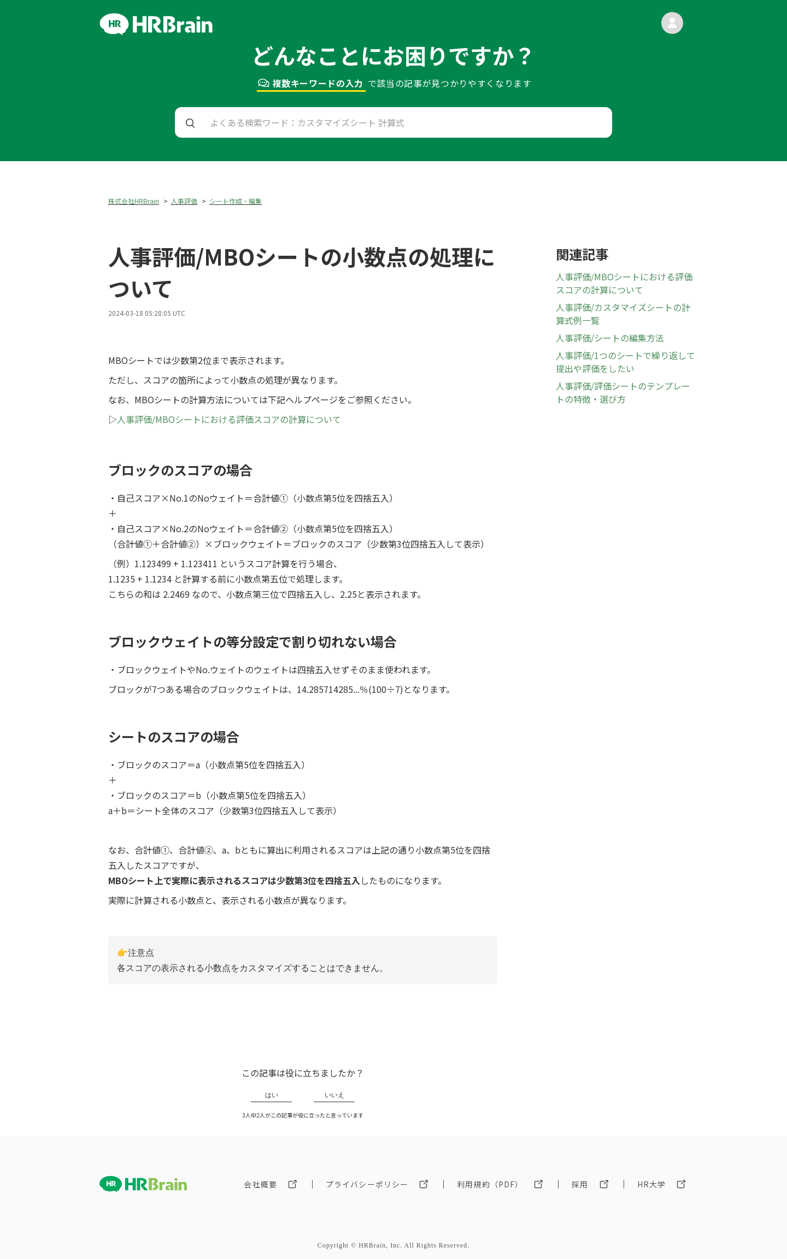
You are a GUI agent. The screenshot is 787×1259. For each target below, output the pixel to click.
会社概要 (260, 1184)
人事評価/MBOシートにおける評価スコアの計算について (229, 419)
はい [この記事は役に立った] (271, 1095)
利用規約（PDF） (490, 1184)
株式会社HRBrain (133, 200)
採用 (580, 1184)
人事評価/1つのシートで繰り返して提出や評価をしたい (625, 362)
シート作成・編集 (235, 200)
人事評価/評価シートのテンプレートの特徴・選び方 (623, 392)
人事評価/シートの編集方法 (610, 337)
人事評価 (184, 200)
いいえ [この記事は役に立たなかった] (334, 1095)
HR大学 (651, 1184)
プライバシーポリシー (367, 1184)
